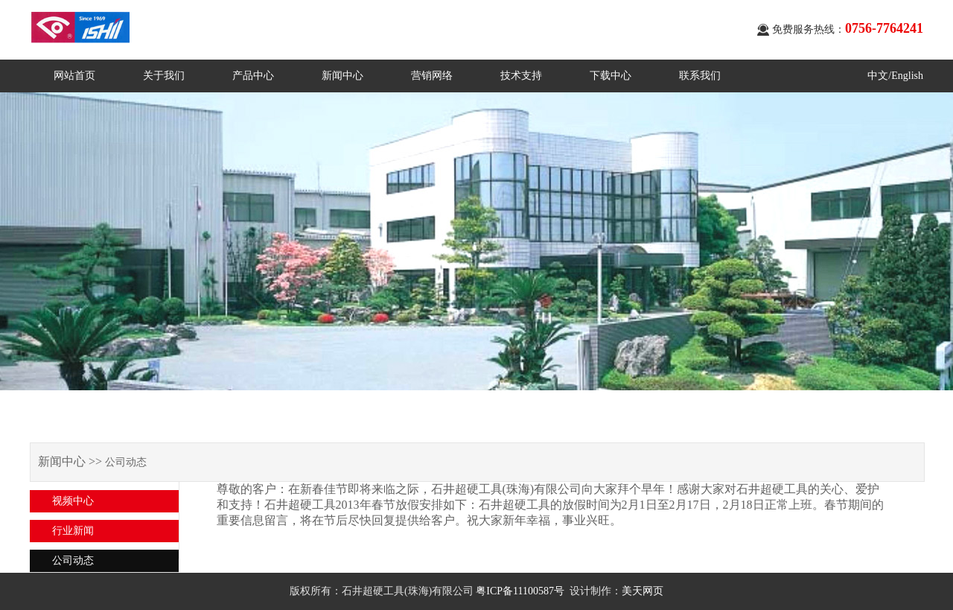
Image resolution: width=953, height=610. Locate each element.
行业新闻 (73, 530)
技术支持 (521, 75)
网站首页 (74, 75)
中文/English (895, 75)
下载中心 (610, 75)
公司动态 (73, 560)
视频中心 (73, 500)
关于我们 (164, 75)
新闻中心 (342, 75)
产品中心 (253, 75)
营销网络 (432, 75)
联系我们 (700, 75)
